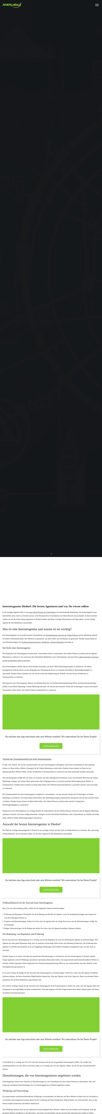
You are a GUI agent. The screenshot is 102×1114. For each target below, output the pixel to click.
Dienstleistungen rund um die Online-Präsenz (62, 635)
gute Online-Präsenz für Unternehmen (42, 612)
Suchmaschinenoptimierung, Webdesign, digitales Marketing (42, 642)
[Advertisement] (51, 576)
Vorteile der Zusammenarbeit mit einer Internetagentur (26, 759)
